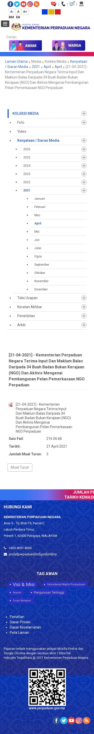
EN (18, 17)
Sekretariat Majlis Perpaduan (66, 584)
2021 (36, 67)
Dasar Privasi (20, 622)
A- (12, 11)
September (41, 264)
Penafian (17, 617)
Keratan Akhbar (29, 307)
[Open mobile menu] (5, 23)
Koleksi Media (26, 113)
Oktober (39, 273)
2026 (26, 149)
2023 (26, 174)
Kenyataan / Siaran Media (38, 140)
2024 (26, 165)
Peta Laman (19, 633)
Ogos (38, 256)
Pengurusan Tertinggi (49, 592)
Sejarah (17, 592)
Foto (20, 122)
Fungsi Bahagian (22, 600)
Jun (37, 240)
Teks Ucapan (27, 298)
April (47, 67)
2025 (26, 157)
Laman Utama (16, 61)
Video (21, 131)
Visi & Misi (24, 584)
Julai (37, 248)
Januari (39, 198)
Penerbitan (26, 316)
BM (12, 17)
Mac (37, 215)
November (41, 281)
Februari (39, 207)
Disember (41, 289)
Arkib (21, 325)
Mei (36, 231)
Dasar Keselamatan (25, 627)
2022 (26, 182)
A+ (25, 11)
